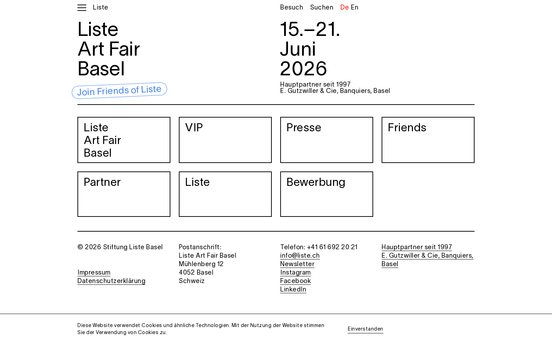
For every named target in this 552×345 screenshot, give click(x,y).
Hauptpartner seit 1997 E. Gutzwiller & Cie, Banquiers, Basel (335, 88)
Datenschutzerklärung (111, 281)
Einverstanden (365, 329)
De (344, 8)
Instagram (295, 273)
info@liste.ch (300, 256)
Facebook (295, 281)
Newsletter (297, 265)
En (354, 8)
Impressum (94, 273)
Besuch (291, 8)
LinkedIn (293, 290)
